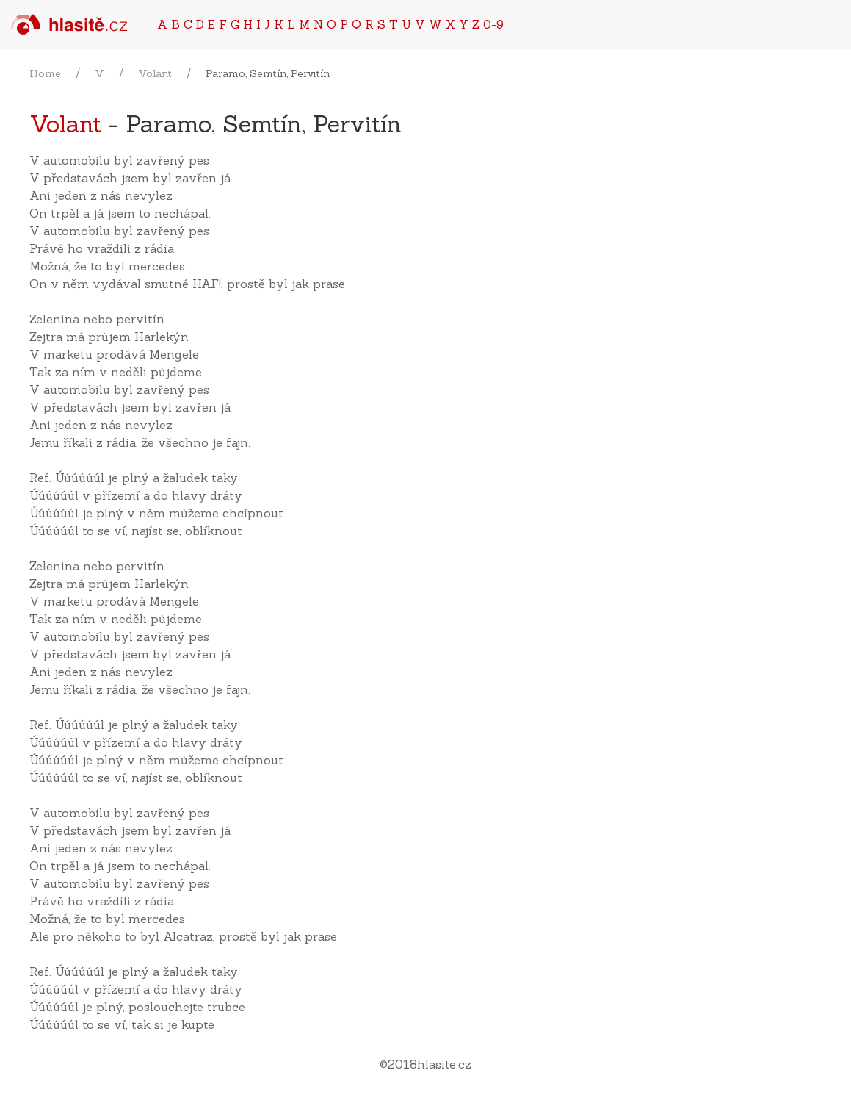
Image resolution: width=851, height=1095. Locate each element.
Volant (155, 73)
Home (45, 73)
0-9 (493, 24)
